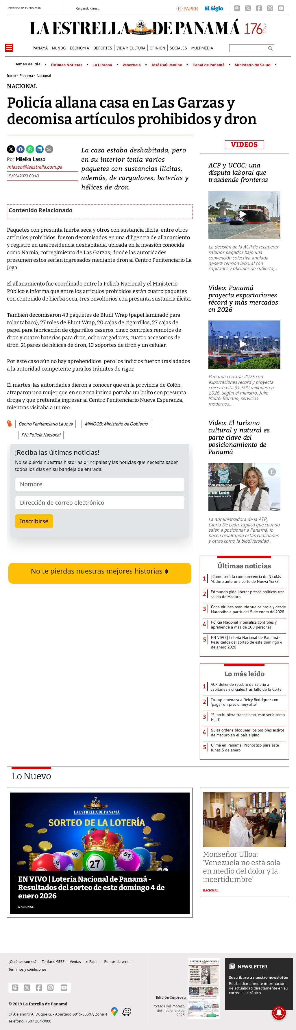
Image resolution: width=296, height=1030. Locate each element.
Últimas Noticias (66, 65)
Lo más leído (244, 674)
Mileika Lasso (30, 159)
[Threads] (237, 8)
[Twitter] (11, 148)
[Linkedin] (40, 148)
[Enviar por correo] (49, 148)
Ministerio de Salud (253, 65)
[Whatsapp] (30, 148)
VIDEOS (244, 145)
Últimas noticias (244, 566)
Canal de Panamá (209, 65)
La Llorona (102, 65)
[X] (248, 8)
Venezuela (132, 65)
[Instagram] (269, 8)
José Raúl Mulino (166, 65)
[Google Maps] (114, 1011)
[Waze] (126, 1011)
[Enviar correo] (42, 167)
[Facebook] (259, 8)
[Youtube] (280, 8)
